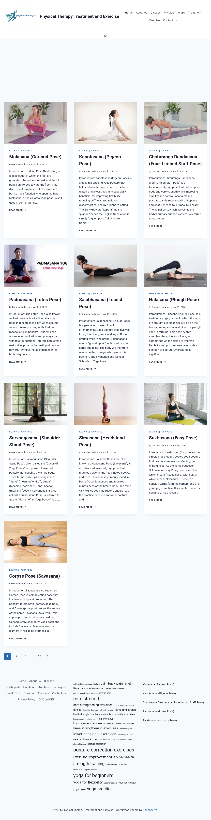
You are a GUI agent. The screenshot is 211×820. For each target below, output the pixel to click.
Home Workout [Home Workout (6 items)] (105, 718)
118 (38, 656)
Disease (156, 12)
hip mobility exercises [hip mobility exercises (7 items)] (122, 714)
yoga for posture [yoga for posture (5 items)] (110, 783)
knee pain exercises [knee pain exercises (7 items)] (85, 723)
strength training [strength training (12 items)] (89, 763)
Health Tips (13, 693)
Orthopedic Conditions (21, 687)
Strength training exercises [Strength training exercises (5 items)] (116, 764)
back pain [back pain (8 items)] (99, 683)
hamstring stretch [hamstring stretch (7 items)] (125, 709)
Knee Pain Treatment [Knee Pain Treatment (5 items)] (106, 723)
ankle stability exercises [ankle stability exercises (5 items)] (82, 684)
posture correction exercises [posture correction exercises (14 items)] (103, 750)
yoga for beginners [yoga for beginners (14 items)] (93, 775)
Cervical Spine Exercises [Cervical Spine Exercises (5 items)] (114, 689)
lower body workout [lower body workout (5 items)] (125, 734)
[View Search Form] (105, 36)
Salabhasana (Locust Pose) (160, 720)
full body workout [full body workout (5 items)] (106, 710)
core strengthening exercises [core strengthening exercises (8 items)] (93, 705)
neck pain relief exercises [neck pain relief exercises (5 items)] (122, 740)
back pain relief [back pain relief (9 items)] (119, 683)
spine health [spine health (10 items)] (124, 757)
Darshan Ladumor (21, 164)
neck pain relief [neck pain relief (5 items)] (104, 740)
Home (129, 12)
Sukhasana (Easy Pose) (173, 438)
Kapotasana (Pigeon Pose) (159, 693)
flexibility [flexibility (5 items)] (86, 710)
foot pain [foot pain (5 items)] (94, 710)
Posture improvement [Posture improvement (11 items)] (92, 757)
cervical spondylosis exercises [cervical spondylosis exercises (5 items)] (85, 693)
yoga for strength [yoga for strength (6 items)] (127, 782)
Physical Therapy (174, 12)
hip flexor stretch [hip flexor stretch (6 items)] (99, 714)
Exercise (154, 20)
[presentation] (35, 123)
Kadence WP (151, 810)
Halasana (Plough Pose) (174, 299)
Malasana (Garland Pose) (35, 157)
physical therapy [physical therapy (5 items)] (79, 744)
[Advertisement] (105, 64)
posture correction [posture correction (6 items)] (97, 744)
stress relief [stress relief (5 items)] (78, 770)
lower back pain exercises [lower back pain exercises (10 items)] (94, 734)
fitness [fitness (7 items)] (77, 709)
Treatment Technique (52, 687)
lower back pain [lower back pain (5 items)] (126, 729)
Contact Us (170, 20)
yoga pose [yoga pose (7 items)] (79, 789)
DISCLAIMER (46, 699)
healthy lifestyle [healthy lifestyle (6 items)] (81, 714)
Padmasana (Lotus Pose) (35, 299)
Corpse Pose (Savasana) (34, 576)
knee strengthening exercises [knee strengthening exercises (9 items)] (95, 728)
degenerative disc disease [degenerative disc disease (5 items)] (124, 705)
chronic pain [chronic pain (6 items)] (104, 693)
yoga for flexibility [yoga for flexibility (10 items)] (88, 782)
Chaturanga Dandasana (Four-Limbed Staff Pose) (173, 702)
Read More (17, 210)
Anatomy (43, 693)
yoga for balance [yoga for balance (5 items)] (90, 770)
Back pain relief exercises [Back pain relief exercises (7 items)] (88, 688)
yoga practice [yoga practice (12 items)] (100, 788)
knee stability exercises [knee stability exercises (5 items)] (125, 723)
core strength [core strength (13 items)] (87, 698)
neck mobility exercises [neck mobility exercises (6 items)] (85, 739)
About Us (141, 12)
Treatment (194, 12)
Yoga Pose (26, 151)
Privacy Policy (26, 699)
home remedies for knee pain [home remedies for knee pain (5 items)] (84, 719)
